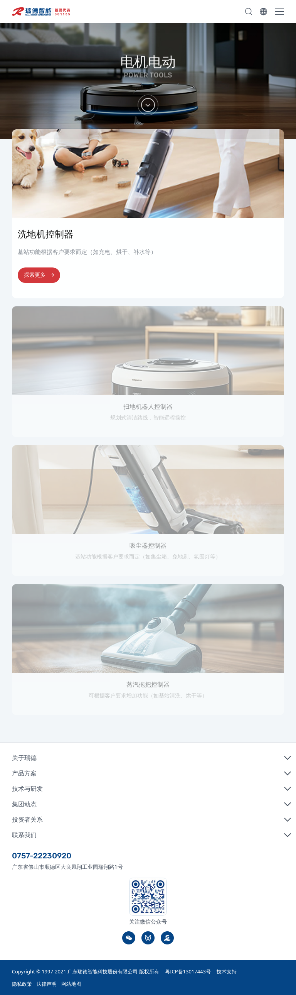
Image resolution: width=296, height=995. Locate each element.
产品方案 (24, 773)
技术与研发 (27, 788)
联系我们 (24, 835)
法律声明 (47, 983)
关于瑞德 (24, 757)
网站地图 (71, 983)
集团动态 (24, 804)
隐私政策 (22, 983)
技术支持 (227, 971)
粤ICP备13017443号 (188, 971)
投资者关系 (27, 819)
